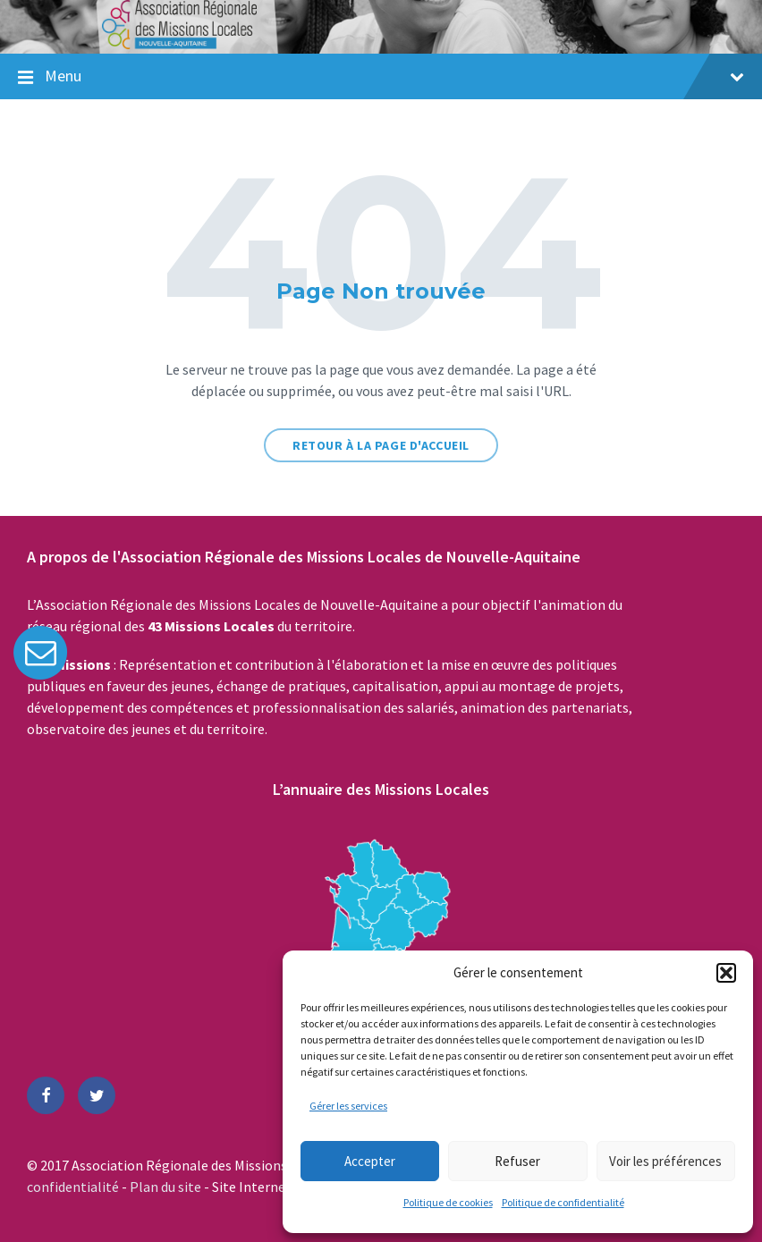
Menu (394, 75)
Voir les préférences (665, 1161)
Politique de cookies (448, 1202)
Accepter (369, 1161)
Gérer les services (348, 1105)
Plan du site (167, 1187)
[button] (726, 973)
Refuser (517, 1161)
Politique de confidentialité (563, 1202)
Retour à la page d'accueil (381, 445)
